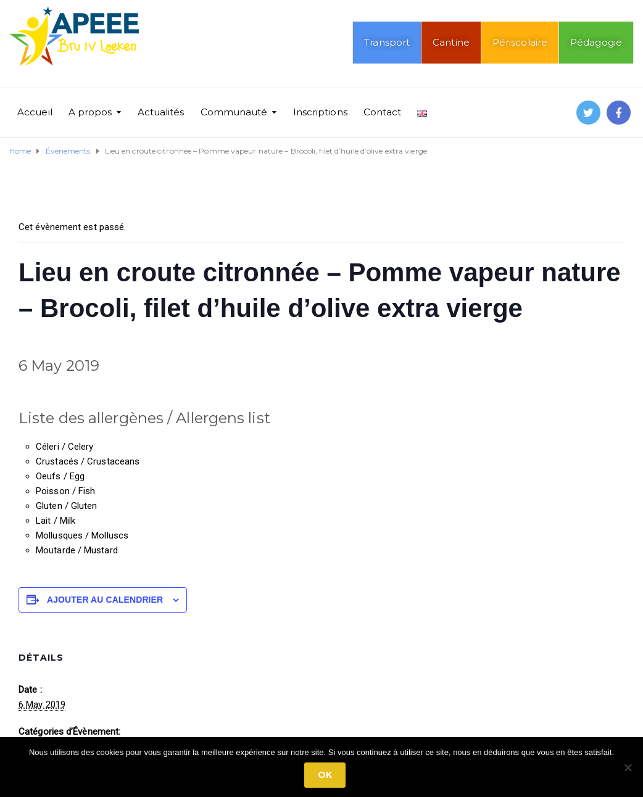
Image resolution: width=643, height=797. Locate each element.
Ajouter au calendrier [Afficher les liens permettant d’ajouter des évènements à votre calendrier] (105, 600)
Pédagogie (596, 42)
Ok (325, 774)
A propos (90, 112)
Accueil (34, 112)
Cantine (451, 42)
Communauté (234, 112)
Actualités (161, 112)
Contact (382, 112)
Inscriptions (320, 112)
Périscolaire (519, 42)
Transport (387, 42)
